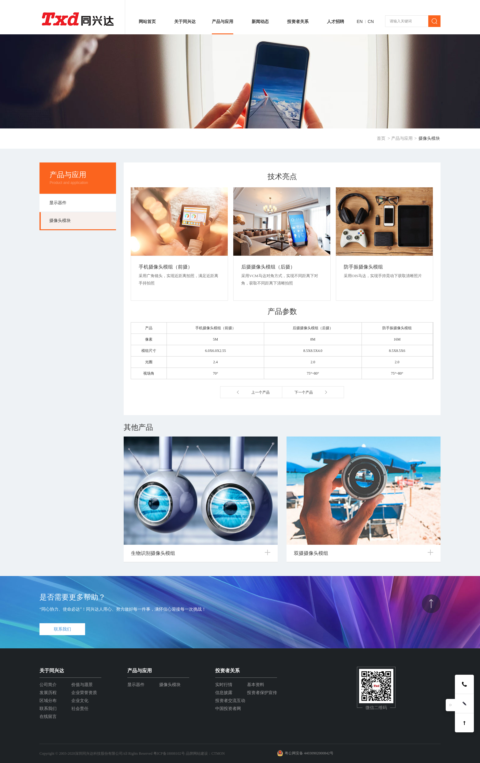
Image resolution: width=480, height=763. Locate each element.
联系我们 (62, 629)
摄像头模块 (429, 138)
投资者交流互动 (230, 700)
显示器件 (57, 202)
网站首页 (147, 21)
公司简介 (48, 684)
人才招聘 (335, 21)
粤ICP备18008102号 (169, 753)
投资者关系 (298, 21)
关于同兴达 (185, 21)
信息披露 (223, 692)
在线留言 (48, 716)
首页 (381, 138)
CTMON (218, 753)
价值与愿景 (82, 684)
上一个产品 (260, 392)
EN (359, 21)
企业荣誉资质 (84, 692)
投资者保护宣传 (262, 692)
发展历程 (48, 692)
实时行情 (223, 684)
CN (371, 21)
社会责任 (79, 708)
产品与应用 (222, 21)
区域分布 (48, 700)
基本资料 (255, 684)
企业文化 (79, 700)
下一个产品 (303, 392)
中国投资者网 (228, 708)
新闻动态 (260, 21)
